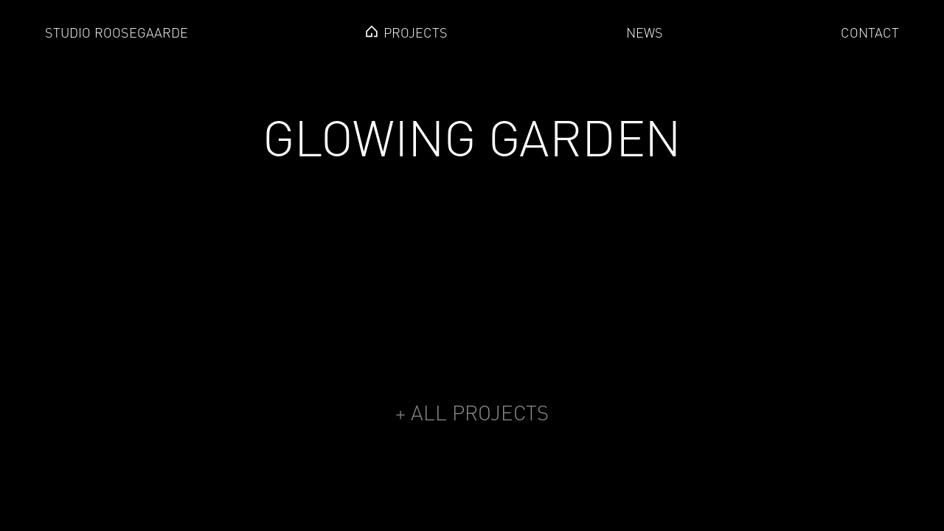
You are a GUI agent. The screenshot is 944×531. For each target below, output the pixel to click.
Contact (870, 33)
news (644, 33)
